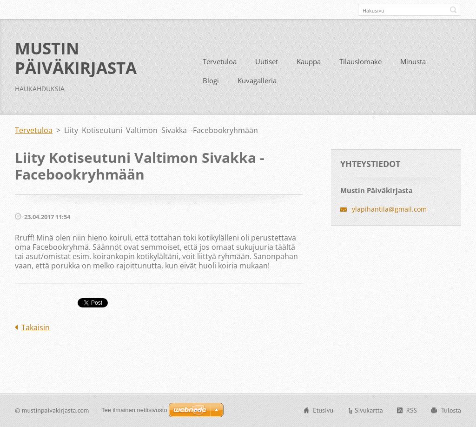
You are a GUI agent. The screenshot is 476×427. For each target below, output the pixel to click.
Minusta (413, 61)
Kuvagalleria (257, 80)
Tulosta (451, 410)
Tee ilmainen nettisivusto (134, 410)
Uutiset (266, 61)
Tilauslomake (360, 61)
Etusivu (323, 410)
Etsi (453, 10)
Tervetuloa (220, 61)
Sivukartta (369, 410)
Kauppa (309, 61)
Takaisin (35, 327)
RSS (411, 410)
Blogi (211, 80)
